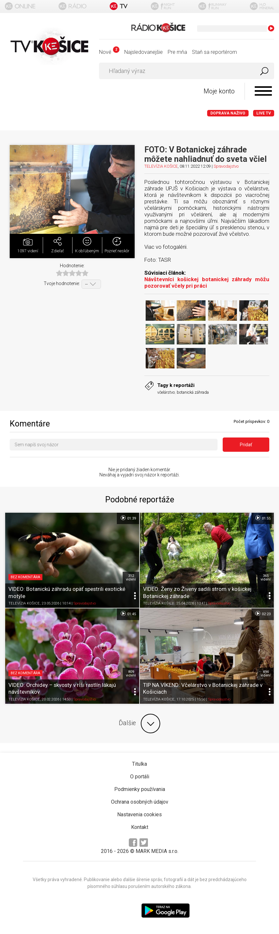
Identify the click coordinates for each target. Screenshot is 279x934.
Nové (109, 52)
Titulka (139, 764)
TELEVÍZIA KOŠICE (161, 166)
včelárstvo (166, 392)
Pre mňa (177, 52)
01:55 (263, 518)
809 (131, 673)
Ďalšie (139, 723)
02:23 (263, 613)
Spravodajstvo (226, 166)
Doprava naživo (227, 113)
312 (131, 577)
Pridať (246, 444)
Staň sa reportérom (214, 52)
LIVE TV (263, 113)
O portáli (139, 776)
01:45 (128, 613)
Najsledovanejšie (143, 52)
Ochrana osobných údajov (139, 802)
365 (266, 577)
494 (266, 673)
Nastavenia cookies (139, 814)
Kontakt (139, 827)
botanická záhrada (193, 392)
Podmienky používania (139, 789)
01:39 (128, 518)
